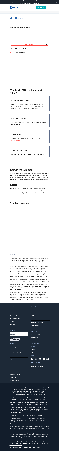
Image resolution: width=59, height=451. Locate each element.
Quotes (11, 12)
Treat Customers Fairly (15, 380)
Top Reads (12, 362)
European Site (18, 445)
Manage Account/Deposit (15, 352)
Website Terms (13, 441)
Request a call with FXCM (36, 352)
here (22, 289)
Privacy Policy (13, 377)
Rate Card (32, 441)
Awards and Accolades (15, 318)
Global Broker (13, 310)
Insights (11, 359)
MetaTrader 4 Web (35, 337)
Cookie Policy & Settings (15, 374)
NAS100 (39, 12)
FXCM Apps (12, 365)
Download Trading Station (37, 322)
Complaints (12, 443)
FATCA (24, 443)
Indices (17, 12)
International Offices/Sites (15, 313)
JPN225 (55, 12)
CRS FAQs (28, 443)
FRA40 (49, 12)
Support (33, 349)
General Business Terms (23, 441)
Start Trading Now (36, 44)
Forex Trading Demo (14, 347)
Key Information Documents (42, 441)
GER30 (22, 12)
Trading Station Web (35, 334)
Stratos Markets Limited (15, 399)
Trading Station (34, 313)
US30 (28, 12)
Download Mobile (35, 325)
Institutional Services (14, 367)
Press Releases (13, 321)
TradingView (33, 310)
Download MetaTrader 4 (36, 328)
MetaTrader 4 (34, 315)
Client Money (12, 327)
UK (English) (12, 334)
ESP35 (44, 12)
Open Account (41, 7)
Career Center (13, 324)
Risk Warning (19, 443)
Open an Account (13, 349)
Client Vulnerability (14, 315)
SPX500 (33, 12)
